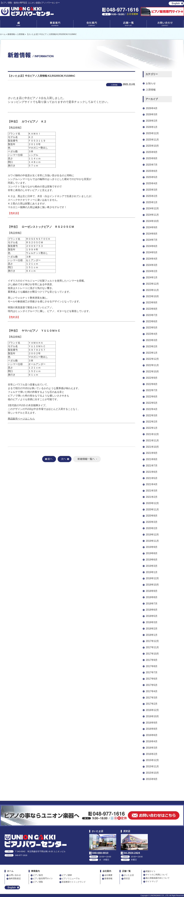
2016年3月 (152, 747)
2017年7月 (152, 672)
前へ (49, 459)
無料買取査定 (15, 878)
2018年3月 (152, 622)
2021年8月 (152, 459)
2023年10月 (152, 296)
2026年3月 (152, 114)
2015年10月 (152, 772)
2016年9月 (152, 722)
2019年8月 (152, 553)
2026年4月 (152, 108)
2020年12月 (152, 503)
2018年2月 (152, 628)
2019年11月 (152, 541)
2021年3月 (152, 490)
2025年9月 (152, 152)
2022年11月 (152, 365)
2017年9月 (152, 660)
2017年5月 (152, 685)
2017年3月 (152, 697)
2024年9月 (152, 227)
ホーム (10, 871)
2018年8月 (152, 597)
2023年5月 (152, 327)
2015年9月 (152, 779)
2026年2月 (152, 120)
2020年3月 (152, 522)
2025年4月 (152, 183)
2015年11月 (152, 766)
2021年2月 (152, 497)
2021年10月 (152, 447)
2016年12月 (152, 710)
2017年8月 (152, 666)
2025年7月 (152, 164)
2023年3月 (152, 340)
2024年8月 (152, 233)
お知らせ (151, 83)
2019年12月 (152, 534)
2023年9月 (152, 302)
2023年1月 (152, 352)
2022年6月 (152, 396)
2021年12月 (152, 434)
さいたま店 (129, 875)
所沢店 (127, 878)
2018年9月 (152, 591)
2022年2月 (152, 421)
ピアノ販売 (38, 875)
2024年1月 (152, 277)
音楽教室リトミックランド (74, 882)
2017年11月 (152, 647)
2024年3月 (152, 265)
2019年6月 (152, 559)
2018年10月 (152, 584)
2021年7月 (152, 465)
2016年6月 (152, 735)
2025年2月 (152, 196)
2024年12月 (152, 208)
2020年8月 (152, 515)
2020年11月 (152, 509)
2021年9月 (152, 453)
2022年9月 (152, 378)
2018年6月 (152, 609)
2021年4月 (152, 484)
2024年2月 (152, 271)
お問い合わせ (165, 24)
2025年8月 (152, 158)
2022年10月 (152, 371)
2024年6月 (152, 246)
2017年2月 (152, 703)
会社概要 (108, 875)
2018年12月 (152, 578)
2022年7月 (152, 390)
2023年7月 (152, 315)
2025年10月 (152, 145)
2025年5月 (152, 177)
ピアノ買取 (38, 882)
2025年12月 (152, 133)
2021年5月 (152, 478)
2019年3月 (152, 566)
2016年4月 (152, 741)
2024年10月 (152, 221)
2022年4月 (152, 409)
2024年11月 (152, 214)
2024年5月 (152, 252)
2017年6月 (152, 678)
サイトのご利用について (157, 874)
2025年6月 (152, 171)
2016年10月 (152, 716)
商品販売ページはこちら (21, 418)
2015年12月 (152, 760)
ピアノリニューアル (71, 878)
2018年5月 (152, 616)
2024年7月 (152, 240)
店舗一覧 (128, 24)
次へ (64, 459)
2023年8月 (152, 309)
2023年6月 (152, 321)
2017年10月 (152, 653)
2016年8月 (152, 728)
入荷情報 (151, 89)
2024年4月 (152, 258)
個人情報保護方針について (158, 878)
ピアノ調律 (67, 875)
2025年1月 (152, 202)
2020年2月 (152, 528)
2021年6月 (152, 472)
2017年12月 (152, 641)
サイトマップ (152, 881)
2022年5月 (152, 403)
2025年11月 (152, 139)
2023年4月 (152, 334)
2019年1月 (152, 572)
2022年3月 (152, 415)
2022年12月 (152, 359)
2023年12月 (152, 283)
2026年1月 (152, 127)
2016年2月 (152, 754)
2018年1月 (152, 635)
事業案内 (55, 24)
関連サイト (151, 871)
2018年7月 (152, 603)
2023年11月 (152, 290)
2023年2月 (152, 346)
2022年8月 (152, 384)
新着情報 (108, 878)
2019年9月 (152, 547)
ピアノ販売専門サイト (43, 878)
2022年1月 (152, 428)
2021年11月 (152, 440)
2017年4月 (152, 691)
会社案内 (91, 24)
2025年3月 (152, 189)
